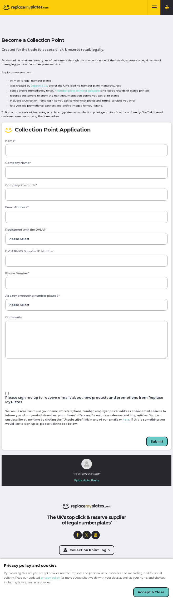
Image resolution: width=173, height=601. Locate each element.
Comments (13, 317)
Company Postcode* (21, 185)
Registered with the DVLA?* (26, 229)
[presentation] (45, 375)
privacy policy (50, 577)
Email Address (17, 207)
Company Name (18, 162)
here (126, 419)
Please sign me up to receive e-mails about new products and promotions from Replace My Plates (84, 400)
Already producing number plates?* (32, 295)
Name (10, 140)
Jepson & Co (39, 85)
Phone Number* (17, 273)
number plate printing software (78, 90)
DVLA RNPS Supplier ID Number (29, 251)
